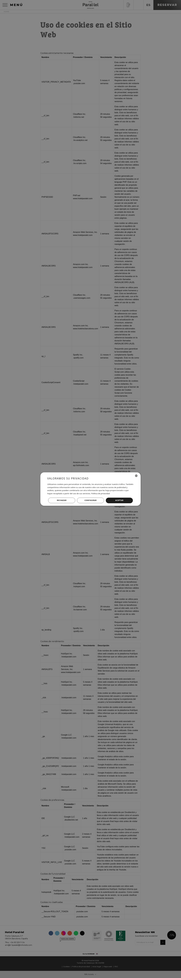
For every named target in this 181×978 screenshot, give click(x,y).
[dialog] (90, 489)
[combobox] (136, 475)
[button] (90, 500)
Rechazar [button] (62, 500)
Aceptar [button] (119, 500)
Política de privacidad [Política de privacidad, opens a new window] (100, 493)
